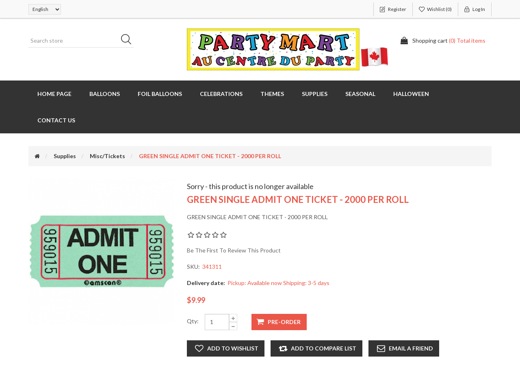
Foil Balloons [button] (160, 93)
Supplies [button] (314, 93)
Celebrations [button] (221, 93)
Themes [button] (272, 93)
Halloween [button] (411, 93)
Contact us (56, 120)
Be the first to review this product (234, 250)
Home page (54, 93)
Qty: (193, 321)
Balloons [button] (104, 93)
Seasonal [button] (360, 93)
